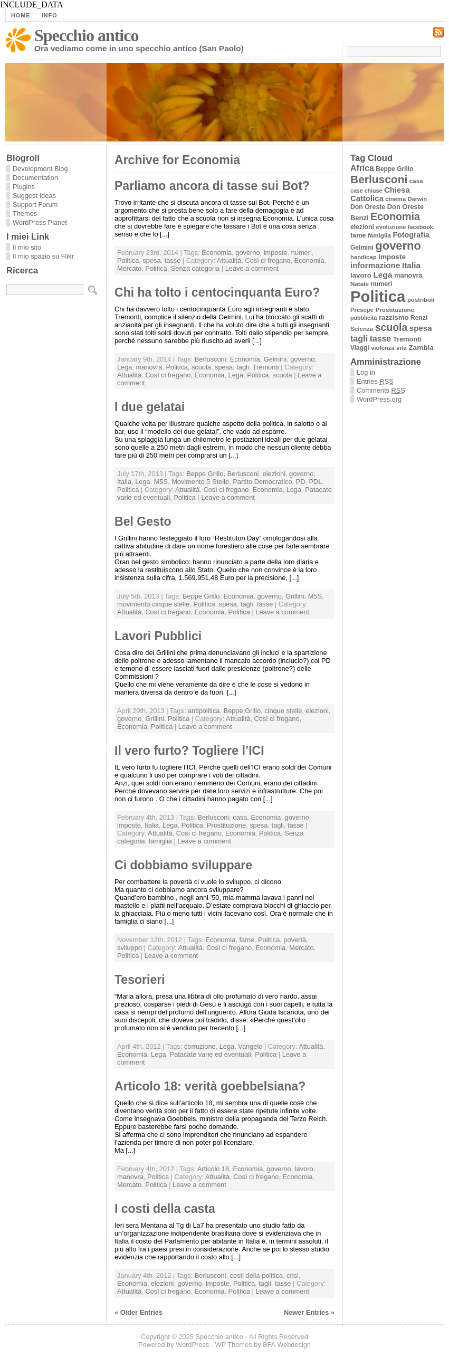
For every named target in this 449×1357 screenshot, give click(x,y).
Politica (128, 260)
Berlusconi (210, 359)
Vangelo (250, 1046)
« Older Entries (138, 1312)
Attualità (229, 260)
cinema (395, 199)
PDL (315, 482)
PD (300, 482)
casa (240, 817)
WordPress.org (379, 399)
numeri (301, 253)
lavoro (304, 1169)
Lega (124, 367)
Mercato (129, 268)
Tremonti (266, 367)
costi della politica (256, 1275)
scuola (201, 367)
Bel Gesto (142, 521)
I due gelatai (149, 407)
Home (21, 15)
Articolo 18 (213, 1169)
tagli (242, 367)
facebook (420, 227)
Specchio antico (86, 35)
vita (401, 348)
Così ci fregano (267, 260)
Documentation (35, 178)
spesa (151, 260)
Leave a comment (252, 268)
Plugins (24, 187)
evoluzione (391, 227)
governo (247, 253)
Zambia (420, 348)
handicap (363, 257)
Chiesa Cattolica (380, 194)
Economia (217, 253)
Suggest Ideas (34, 196)
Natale (359, 283)
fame (246, 940)
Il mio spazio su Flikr (43, 256)
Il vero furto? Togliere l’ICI (189, 750)
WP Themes (233, 1345)
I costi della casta (164, 1209)
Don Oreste (367, 207)
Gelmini (275, 359)
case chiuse (366, 190)
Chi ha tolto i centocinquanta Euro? (217, 292)
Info (50, 15)
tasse (173, 260)
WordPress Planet (40, 222)
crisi (292, 1275)
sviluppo (129, 948)
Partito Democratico (262, 482)
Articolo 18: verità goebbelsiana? (209, 1086)
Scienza (361, 328)
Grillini (294, 596)
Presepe (362, 310)
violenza (383, 348)
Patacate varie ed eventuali (210, 1054)
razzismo (394, 317)
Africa (362, 168)
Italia (124, 482)
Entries (375, 381)
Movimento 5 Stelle (200, 482)
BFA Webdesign (287, 1345)
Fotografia (411, 235)
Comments (381, 390)
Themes (25, 213)
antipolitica (203, 711)
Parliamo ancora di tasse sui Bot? (212, 186)
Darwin (417, 199)
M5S (161, 482)
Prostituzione (226, 825)
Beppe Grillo (204, 474)
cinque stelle (283, 711)
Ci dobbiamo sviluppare (183, 865)
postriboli (420, 300)
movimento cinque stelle (153, 604)
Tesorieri (139, 979)
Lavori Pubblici (158, 636)
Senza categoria (195, 268)
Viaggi (359, 348)
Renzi (418, 317)
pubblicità (363, 318)
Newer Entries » (309, 1312)
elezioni (274, 474)
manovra (149, 367)
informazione (375, 265)
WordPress (192, 1345)
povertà (294, 940)
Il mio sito (27, 247)
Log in (366, 372)
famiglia (160, 841)
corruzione (200, 1046)
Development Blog (40, 169)
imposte (276, 253)
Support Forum (35, 204)
